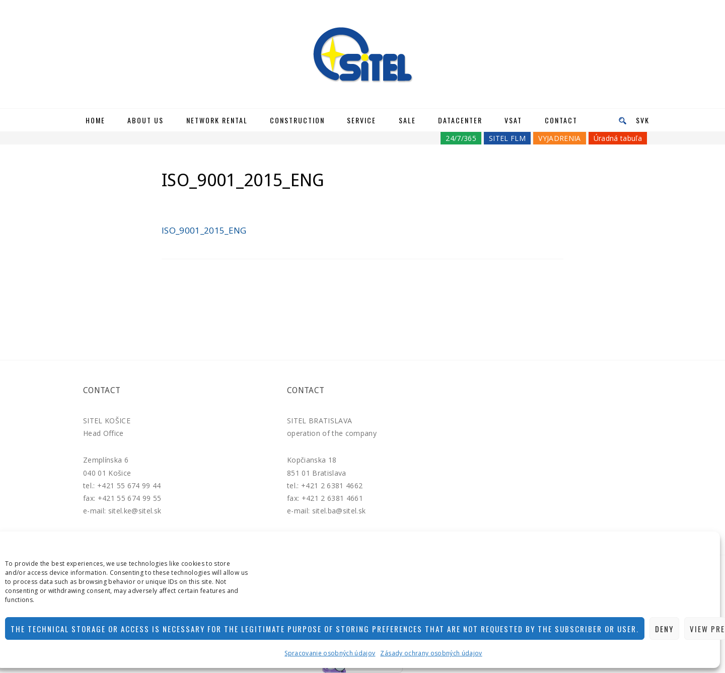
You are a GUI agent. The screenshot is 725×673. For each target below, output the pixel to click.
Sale (407, 120)
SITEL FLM (507, 138)
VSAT (513, 120)
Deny (664, 628)
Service (361, 120)
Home (95, 120)
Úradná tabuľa (618, 138)
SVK (642, 120)
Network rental (217, 120)
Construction (297, 120)
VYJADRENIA (559, 138)
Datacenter (460, 120)
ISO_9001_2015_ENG (204, 230)
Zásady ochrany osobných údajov (431, 653)
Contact (561, 120)
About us (145, 120)
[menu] (619, 120)
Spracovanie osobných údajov (329, 653)
